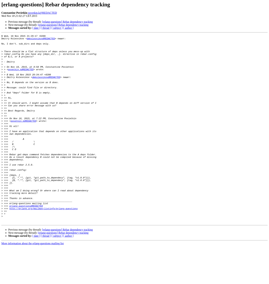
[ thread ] (46, 27)
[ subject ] (57, 27)
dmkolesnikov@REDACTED (41, 39)
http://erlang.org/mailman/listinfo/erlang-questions (43, 243)
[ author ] (68, 27)
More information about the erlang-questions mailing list (32, 281)
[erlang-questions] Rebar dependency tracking (67, 21)
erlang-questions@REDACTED (26, 240)
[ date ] (36, 27)
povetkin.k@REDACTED (42, 12)
